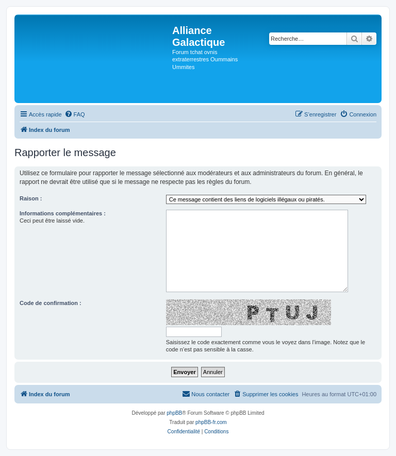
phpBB (174, 413)
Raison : (31, 198)
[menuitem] (74, 114)
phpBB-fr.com (211, 422)
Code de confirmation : (50, 303)
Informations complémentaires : (63, 213)
